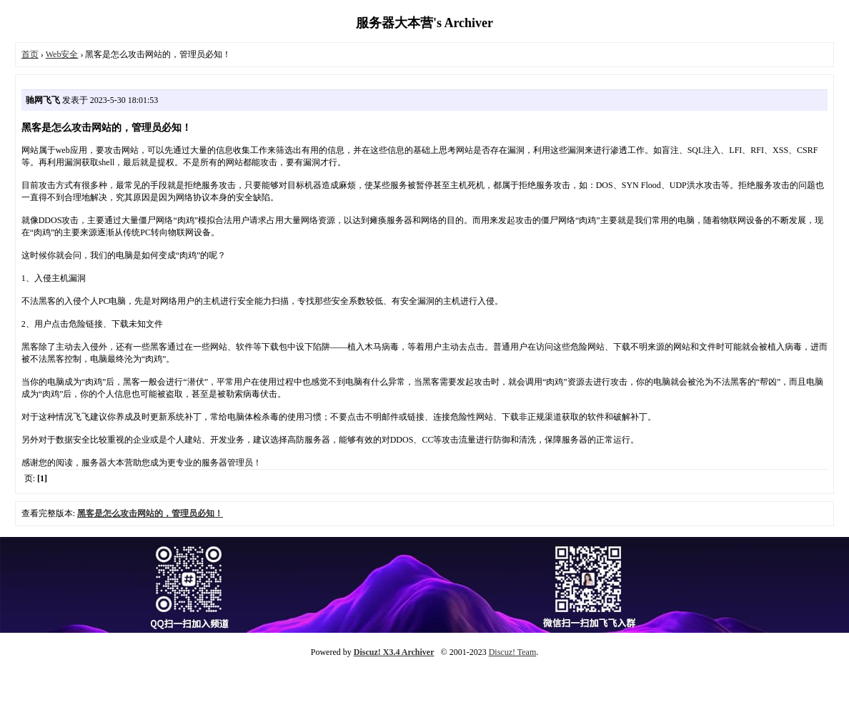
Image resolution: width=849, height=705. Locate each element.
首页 (30, 54)
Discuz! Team (513, 652)
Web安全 (62, 54)
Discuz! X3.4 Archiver (394, 652)
